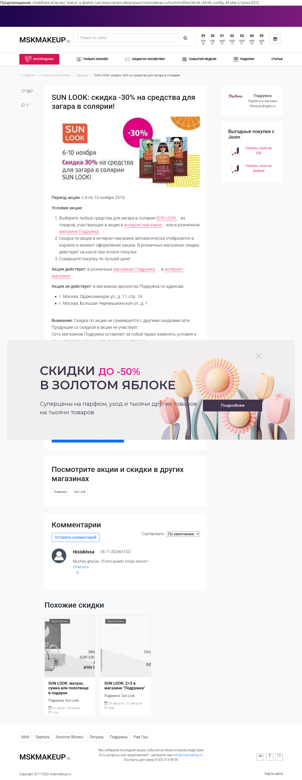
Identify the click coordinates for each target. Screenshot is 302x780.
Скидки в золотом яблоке (108, 377)
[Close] (259, 356)
